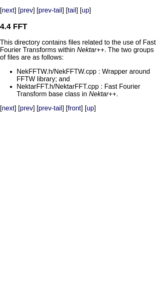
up (85, 10)
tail (72, 10)
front (74, 108)
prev (26, 10)
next (8, 10)
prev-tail (50, 10)
